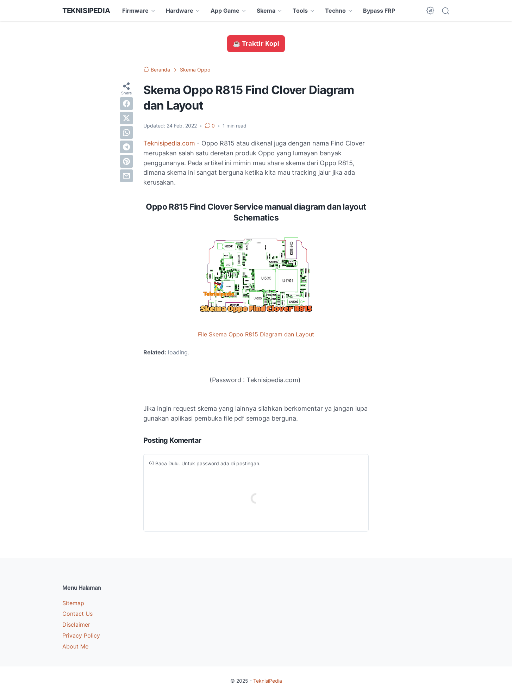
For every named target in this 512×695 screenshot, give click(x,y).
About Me (75, 646)
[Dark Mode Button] (430, 10)
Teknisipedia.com (169, 143)
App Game (225, 10)
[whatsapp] (126, 132)
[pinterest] (126, 161)
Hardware (179, 10)
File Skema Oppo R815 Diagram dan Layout (256, 334)
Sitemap (73, 603)
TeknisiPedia (86, 10)
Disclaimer (76, 624)
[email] (126, 175)
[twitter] (126, 118)
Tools (300, 10)
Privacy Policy (81, 635)
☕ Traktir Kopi (256, 43)
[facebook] (126, 103)
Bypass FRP (379, 10)
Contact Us (77, 613)
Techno (335, 10)
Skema (266, 10)
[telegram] (126, 147)
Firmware (135, 10)
